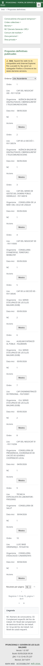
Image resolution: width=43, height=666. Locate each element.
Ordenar (8, 78)
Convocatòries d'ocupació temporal (19, 19)
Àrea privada (9, 39)
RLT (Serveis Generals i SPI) (16, 29)
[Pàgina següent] (19, 603)
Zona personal (10, 36)
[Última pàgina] (24, 603)
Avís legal (36, 664)
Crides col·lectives (11, 22)
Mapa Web (10, 664)
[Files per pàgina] (28, 587)
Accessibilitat (23, 664)
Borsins (7, 25)
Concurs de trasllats (12, 32)
